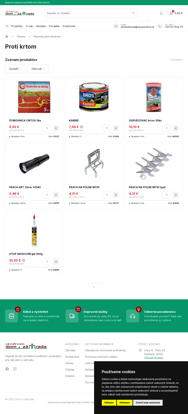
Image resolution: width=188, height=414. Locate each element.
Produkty (16, 26)
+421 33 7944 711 (174, 27)
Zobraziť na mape (153, 357)
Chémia (21, 36)
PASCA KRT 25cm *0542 (25, 187)
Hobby (69, 363)
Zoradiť (15, 68)
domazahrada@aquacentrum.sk (137, 27)
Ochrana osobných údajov (101, 356)
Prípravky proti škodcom (47, 36)
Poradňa (54, 26)
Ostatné (69, 376)
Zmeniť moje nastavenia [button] (148, 402)
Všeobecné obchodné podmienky (105, 350)
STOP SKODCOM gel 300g (26, 254)
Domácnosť (72, 356)
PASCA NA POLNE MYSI (84, 187)
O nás (29, 26)
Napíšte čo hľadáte (91, 13)
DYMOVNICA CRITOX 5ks (25, 120)
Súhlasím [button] (109, 402)
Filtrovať (38, 68)
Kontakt (41, 26)
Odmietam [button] (124, 402)
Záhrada (70, 350)
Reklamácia (92, 369)
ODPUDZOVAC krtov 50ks (145, 120)
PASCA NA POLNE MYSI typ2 (147, 187)
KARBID (74, 120)
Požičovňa (69, 26)
